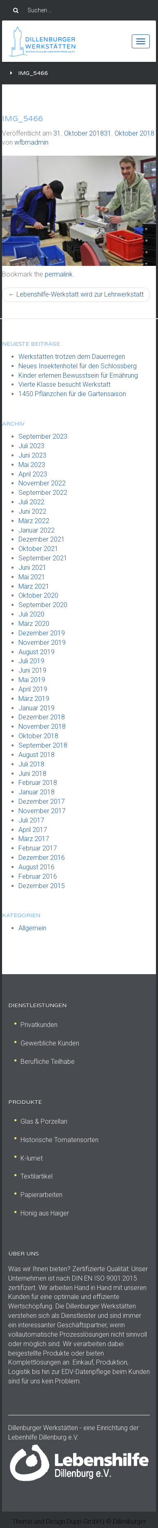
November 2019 (42, 642)
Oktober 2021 (38, 549)
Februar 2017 (37, 848)
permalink (59, 274)
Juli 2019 (31, 661)
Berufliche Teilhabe (44, 1062)
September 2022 (42, 492)
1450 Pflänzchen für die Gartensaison (72, 394)
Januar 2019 (36, 708)
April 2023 (32, 474)
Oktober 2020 (38, 595)
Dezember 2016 (41, 857)
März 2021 (33, 586)
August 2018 (36, 755)
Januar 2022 (36, 530)
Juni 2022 (32, 511)
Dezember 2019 (41, 633)
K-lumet (28, 1158)
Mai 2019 (31, 680)
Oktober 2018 (38, 736)
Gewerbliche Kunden (46, 1043)
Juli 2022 (31, 502)
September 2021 (42, 558)
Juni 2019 (32, 670)
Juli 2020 (31, 614)
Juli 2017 (31, 820)
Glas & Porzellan (40, 1121)
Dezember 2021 (41, 539)
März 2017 (33, 839)
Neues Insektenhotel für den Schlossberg (77, 366)
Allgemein (32, 928)
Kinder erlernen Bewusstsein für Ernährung (78, 375)
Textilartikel (33, 1176)
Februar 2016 (37, 876)
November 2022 (42, 483)
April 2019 (32, 689)
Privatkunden (35, 1025)
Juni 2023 (32, 455)
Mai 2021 (31, 577)
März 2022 (33, 521)
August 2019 (36, 652)
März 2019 (33, 699)
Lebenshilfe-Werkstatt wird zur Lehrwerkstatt (76, 294)
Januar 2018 (36, 792)
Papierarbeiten (38, 1195)
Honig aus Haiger (41, 1213)
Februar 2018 (37, 783)
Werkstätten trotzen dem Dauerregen (71, 356)
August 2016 (36, 867)
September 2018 (42, 745)
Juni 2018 (32, 774)
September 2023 (42, 436)
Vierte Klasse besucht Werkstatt (64, 384)
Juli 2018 (31, 764)
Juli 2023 (31, 446)
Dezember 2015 (41, 886)
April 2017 (32, 830)
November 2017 (42, 811)
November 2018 (42, 726)
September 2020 (42, 605)
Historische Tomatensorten (56, 1140)
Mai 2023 (31, 465)
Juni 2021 (32, 567)
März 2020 (33, 624)
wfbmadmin (31, 142)
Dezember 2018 (41, 717)
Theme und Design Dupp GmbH (56, 1522)
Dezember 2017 (41, 801)
